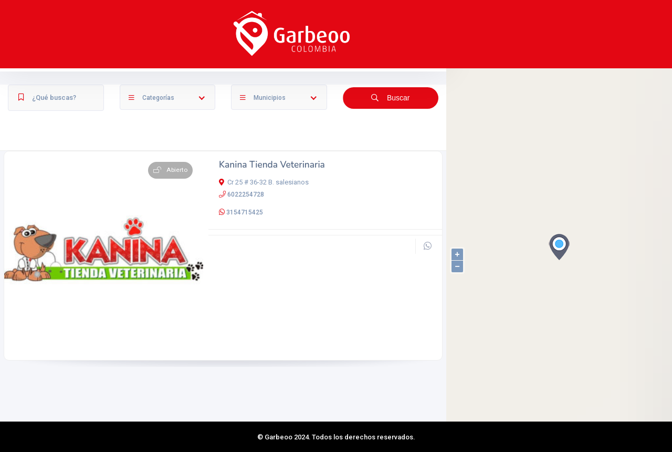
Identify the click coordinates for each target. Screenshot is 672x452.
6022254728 (245, 234)
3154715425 (244, 252)
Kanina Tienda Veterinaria (272, 205)
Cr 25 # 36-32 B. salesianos (264, 222)
